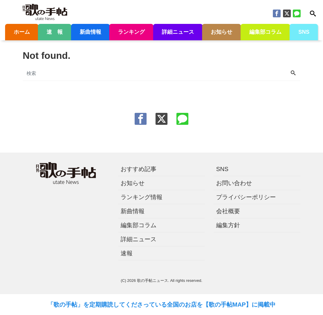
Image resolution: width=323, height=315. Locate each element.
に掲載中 (264, 304)
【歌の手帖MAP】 (227, 304)
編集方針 (228, 225)
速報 (127, 253)
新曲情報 (90, 32)
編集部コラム (265, 32)
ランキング (131, 32)
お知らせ (221, 32)
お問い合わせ (234, 183)
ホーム (22, 32)
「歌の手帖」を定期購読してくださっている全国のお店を (125, 304)
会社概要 (228, 211)
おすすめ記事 (138, 169)
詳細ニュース (178, 32)
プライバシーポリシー (246, 197)
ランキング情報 (141, 197)
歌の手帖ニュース (152, 280)
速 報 (55, 32)
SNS (303, 32)
